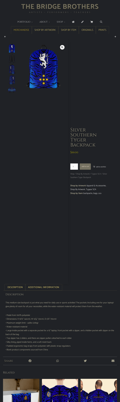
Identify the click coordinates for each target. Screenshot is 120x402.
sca (99, 193)
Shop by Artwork (45, 30)
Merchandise (21, 30)
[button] (62, 47)
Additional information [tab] (43, 287)
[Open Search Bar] (101, 22)
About (46, 22)
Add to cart (85, 166)
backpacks (87, 193)
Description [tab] (15, 287)
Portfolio (26, 22)
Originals (87, 30)
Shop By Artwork (83, 173)
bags (95, 193)
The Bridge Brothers (60, 7)
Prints (102, 30)
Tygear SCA (96, 173)
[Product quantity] (74, 166)
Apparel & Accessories (96, 185)
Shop (63, 22)
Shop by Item (68, 30)
